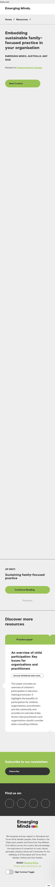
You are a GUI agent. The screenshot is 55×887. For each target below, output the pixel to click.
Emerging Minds (30, 864)
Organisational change (29, 67)
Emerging (18, 8)
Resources (22, 19)
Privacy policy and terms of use (27, 867)
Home (8, 19)
